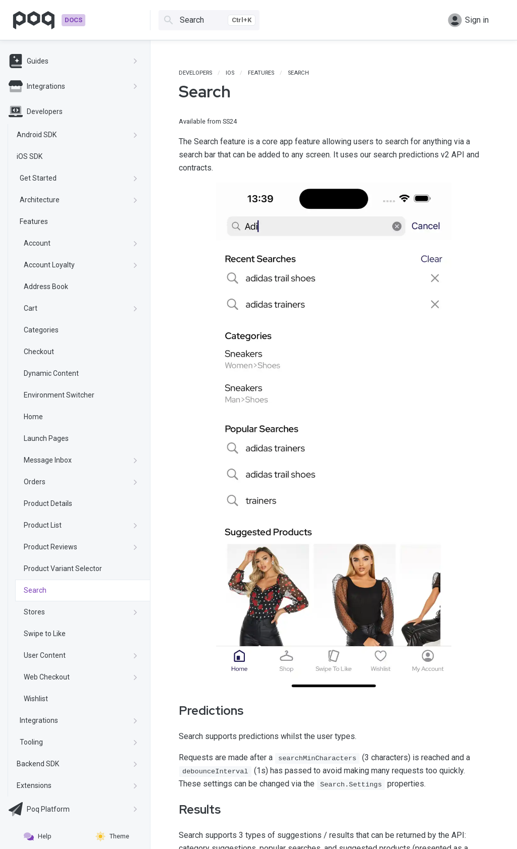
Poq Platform (73, 809)
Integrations (73, 86)
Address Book (46, 286)
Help (37, 836)
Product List (81, 525)
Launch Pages (46, 438)
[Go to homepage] (48, 20)
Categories (41, 330)
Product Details (48, 503)
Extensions (77, 785)
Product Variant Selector (63, 568)
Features (34, 221)
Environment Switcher (59, 395)
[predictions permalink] (172, 711)
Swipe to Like (45, 634)
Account (81, 243)
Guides (73, 61)
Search (35, 590)
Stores (81, 612)
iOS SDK (29, 156)
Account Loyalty (81, 265)
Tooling (79, 742)
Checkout (39, 352)
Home (33, 417)
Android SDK (77, 135)
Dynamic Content (51, 373)
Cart (81, 308)
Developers (36, 111)
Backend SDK (77, 764)
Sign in (468, 20)
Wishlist (36, 699)
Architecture (79, 200)
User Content (81, 655)
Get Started (79, 178)
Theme (112, 836)
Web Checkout (81, 677)
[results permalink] (172, 810)
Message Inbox (81, 460)
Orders (81, 482)
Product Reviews (81, 547)
